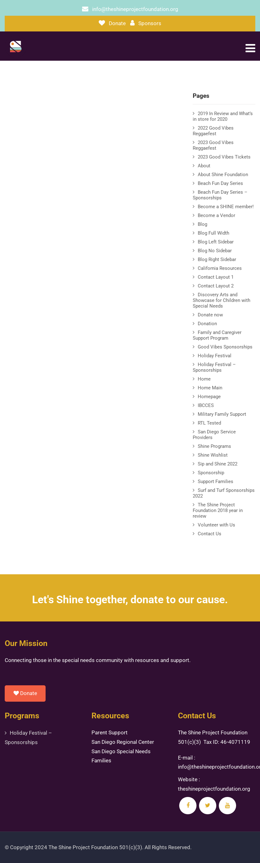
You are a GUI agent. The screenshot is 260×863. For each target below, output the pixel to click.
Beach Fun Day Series (220, 183)
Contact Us (209, 534)
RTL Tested (209, 423)
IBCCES (206, 405)
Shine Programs (214, 446)
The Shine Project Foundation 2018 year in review (218, 510)
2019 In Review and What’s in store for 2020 (223, 116)
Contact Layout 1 (216, 277)
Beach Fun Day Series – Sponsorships (220, 195)
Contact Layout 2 (216, 286)
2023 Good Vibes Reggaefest (213, 145)
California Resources (220, 268)
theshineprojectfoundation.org (214, 789)
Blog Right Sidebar (217, 259)
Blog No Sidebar (215, 250)
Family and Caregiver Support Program (217, 335)
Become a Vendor (216, 215)
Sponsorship (211, 473)
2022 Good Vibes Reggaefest (213, 130)
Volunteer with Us (216, 525)
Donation (207, 323)
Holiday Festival (214, 356)
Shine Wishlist (213, 455)
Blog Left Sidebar (216, 242)
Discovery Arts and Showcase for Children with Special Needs (221, 300)
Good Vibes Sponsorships (225, 347)
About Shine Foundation (223, 174)
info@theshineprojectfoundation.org (135, 9)
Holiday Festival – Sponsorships (214, 367)
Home (204, 379)
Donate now (210, 315)
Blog (202, 224)
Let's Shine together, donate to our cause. (130, 599)
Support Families (215, 481)
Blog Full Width (213, 233)
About (204, 166)
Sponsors (149, 23)
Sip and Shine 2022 (217, 464)
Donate (117, 23)
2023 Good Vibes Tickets (224, 157)
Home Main (210, 388)
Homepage (209, 396)
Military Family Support (222, 414)
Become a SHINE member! (226, 206)
